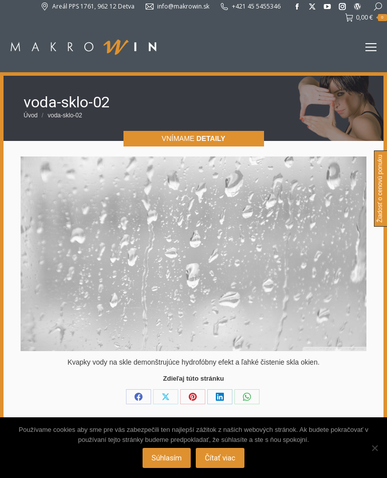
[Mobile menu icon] (371, 47)
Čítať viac (220, 457)
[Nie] (374, 448)
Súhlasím (167, 457)
